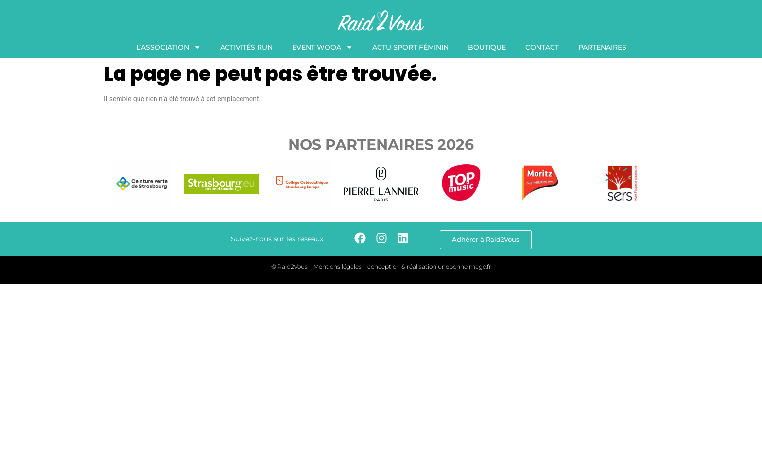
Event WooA (322, 47)
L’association (168, 47)
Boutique (487, 47)
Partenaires (602, 47)
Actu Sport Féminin (410, 47)
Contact (542, 47)
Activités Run (246, 47)
